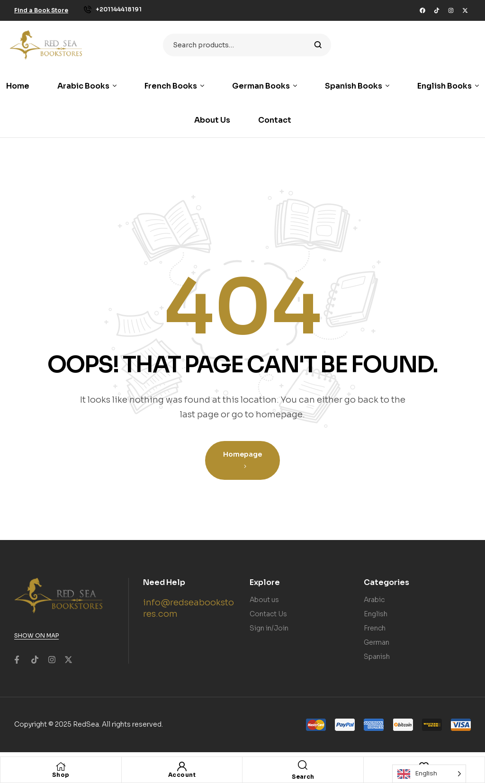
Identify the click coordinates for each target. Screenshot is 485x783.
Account (182, 774)
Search (318, 45)
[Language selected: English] (429, 774)
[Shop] (60, 766)
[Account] (182, 766)
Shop (61, 774)
